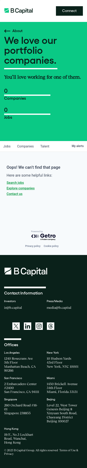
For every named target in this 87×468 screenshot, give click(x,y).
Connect (69, 11)
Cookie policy (51, 246)
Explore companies (21, 188)
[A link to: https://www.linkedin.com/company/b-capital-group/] (27, 326)
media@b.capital (59, 307)
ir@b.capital (13, 307)
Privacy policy (32, 246)
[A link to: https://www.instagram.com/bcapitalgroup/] (39, 326)
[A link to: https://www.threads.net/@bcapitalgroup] (50, 326)
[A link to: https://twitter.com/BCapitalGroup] (16, 326)
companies (25, 146)
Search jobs (15, 183)
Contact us (14, 194)
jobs (6, 146)
